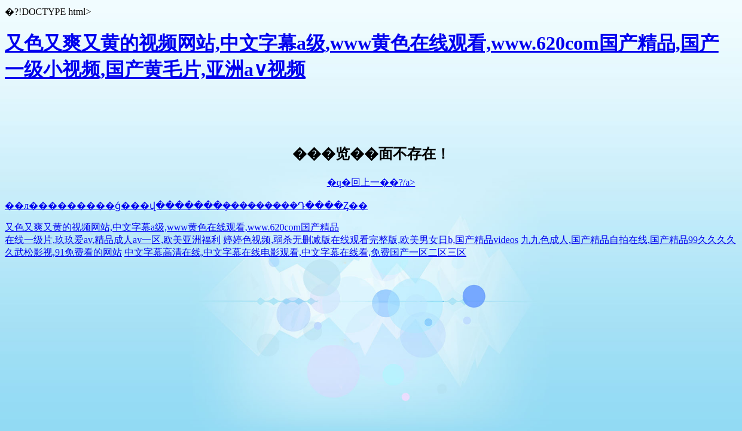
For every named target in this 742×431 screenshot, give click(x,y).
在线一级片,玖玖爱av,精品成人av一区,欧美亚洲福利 (113, 240)
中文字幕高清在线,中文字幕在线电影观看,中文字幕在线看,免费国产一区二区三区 (295, 252)
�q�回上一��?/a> (371, 182)
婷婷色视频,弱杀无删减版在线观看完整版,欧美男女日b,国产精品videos (370, 240)
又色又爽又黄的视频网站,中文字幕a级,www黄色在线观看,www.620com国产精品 (172, 227)
